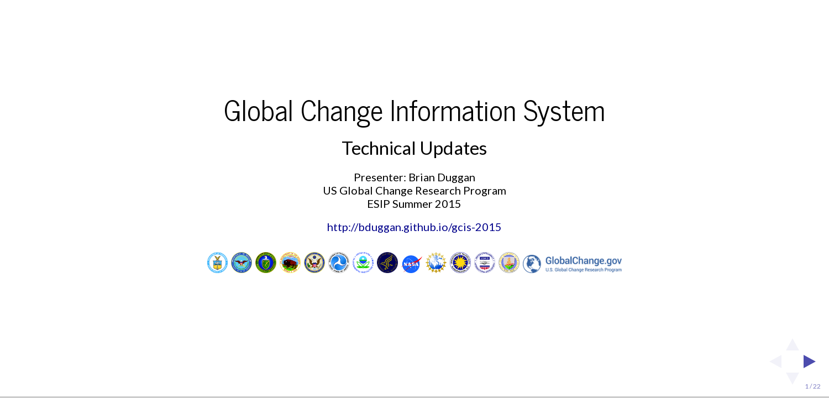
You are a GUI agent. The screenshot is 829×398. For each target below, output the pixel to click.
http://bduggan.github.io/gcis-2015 (414, 226)
